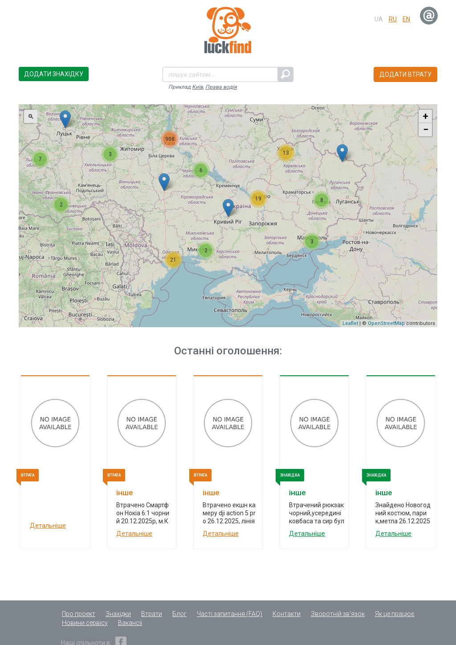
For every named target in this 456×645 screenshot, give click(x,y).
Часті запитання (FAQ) (229, 613)
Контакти (287, 613)
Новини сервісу (85, 622)
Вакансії (130, 622)
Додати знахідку (53, 74)
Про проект (78, 613)
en (406, 19)
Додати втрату (405, 74)
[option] (55, 464)
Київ (197, 87)
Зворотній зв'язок (338, 613)
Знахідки (118, 613)
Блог (179, 613)
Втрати (151, 613)
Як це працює (395, 613)
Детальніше (48, 525)
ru (393, 19)
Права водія (221, 87)
